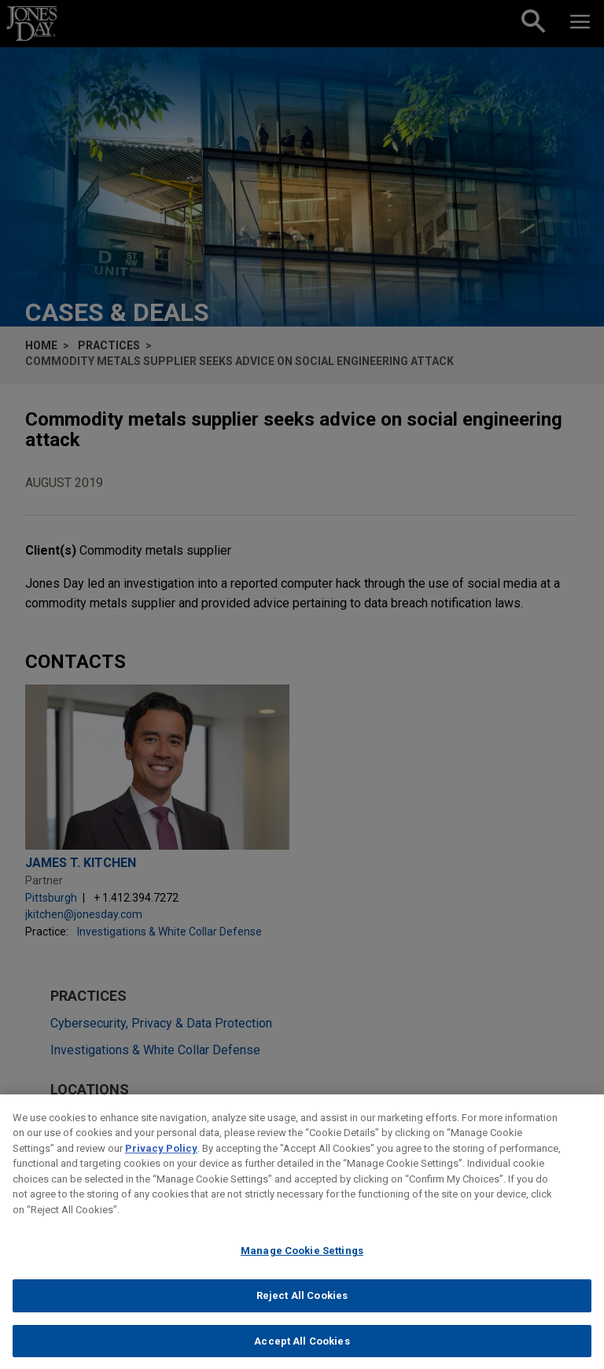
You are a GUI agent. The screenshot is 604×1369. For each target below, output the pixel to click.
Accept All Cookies (301, 1349)
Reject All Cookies (302, 1303)
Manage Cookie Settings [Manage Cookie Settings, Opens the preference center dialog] (302, 1259)
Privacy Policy (161, 1156)
